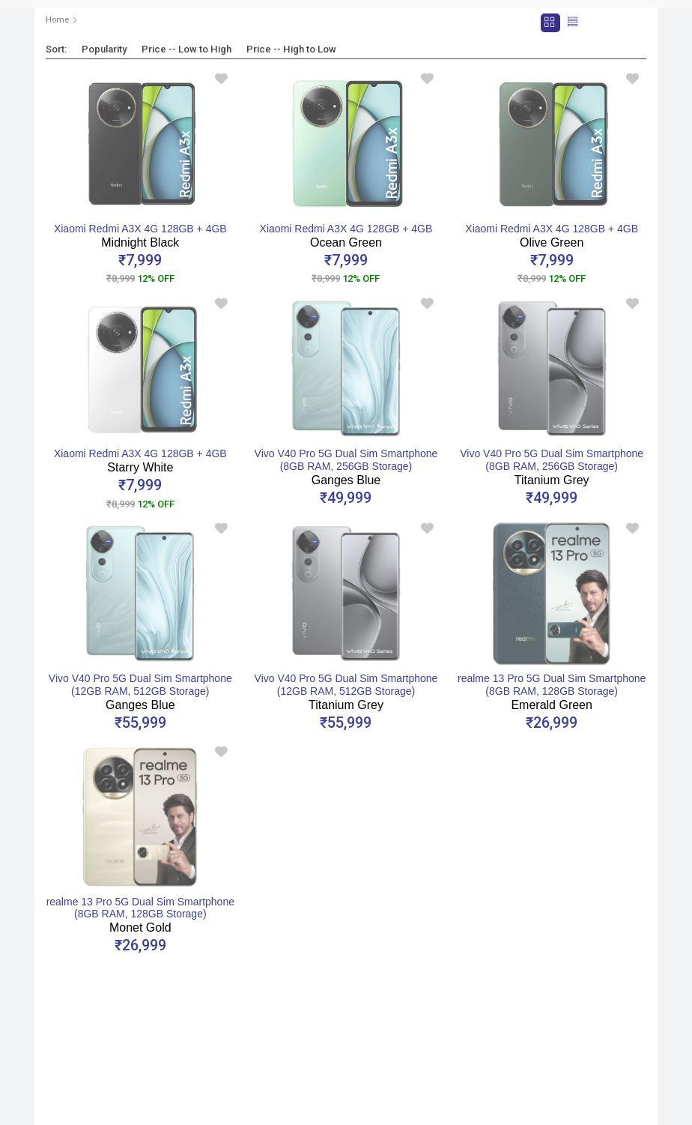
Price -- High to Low (291, 49)
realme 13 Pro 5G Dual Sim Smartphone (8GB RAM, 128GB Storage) (552, 691)
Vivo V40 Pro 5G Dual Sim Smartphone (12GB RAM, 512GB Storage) (140, 691)
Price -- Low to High (186, 49)
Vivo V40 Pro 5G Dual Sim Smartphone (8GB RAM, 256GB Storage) (346, 466)
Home (57, 20)
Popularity (104, 49)
